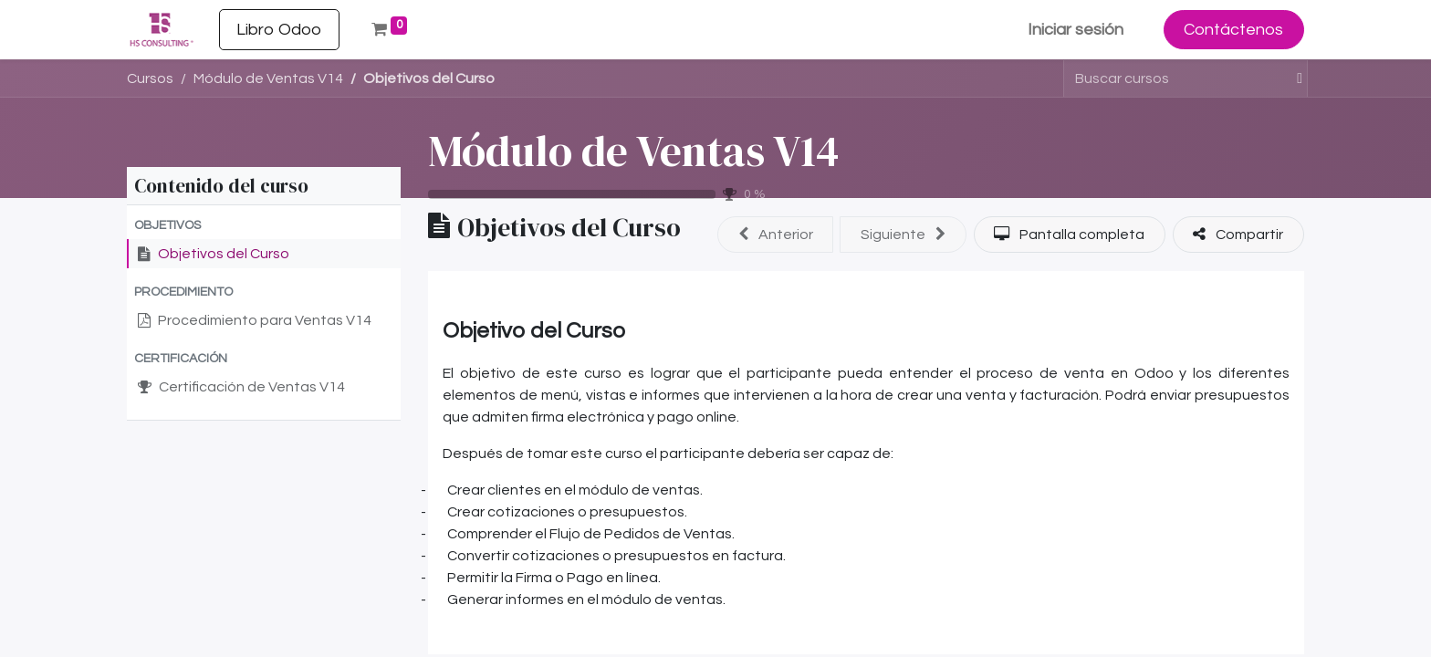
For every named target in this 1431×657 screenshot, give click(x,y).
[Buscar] (1292, 78)
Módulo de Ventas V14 (633, 150)
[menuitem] (279, 29)
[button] (264, 226)
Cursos (150, 78)
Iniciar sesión (1075, 29)
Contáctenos (1233, 29)
